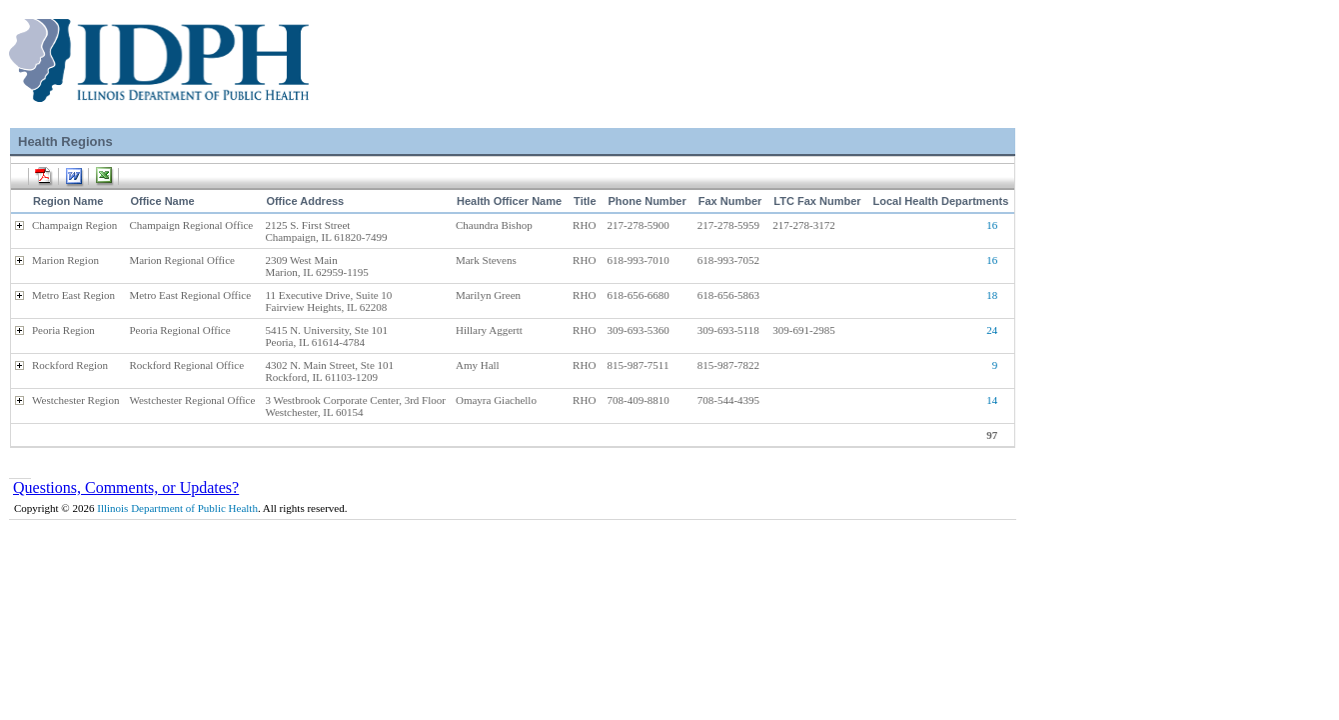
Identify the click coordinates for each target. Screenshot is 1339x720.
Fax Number (730, 201)
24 (991, 330)
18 (991, 295)
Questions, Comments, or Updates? (126, 487)
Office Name (162, 201)
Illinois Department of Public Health (177, 508)
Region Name (68, 201)
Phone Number (647, 201)
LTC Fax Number (816, 201)
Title (585, 201)
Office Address (305, 201)
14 (991, 400)
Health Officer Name (509, 201)
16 (991, 225)
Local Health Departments (941, 201)
